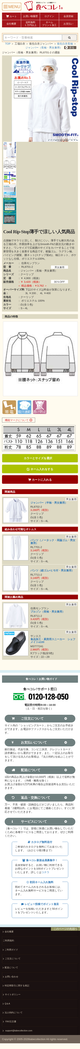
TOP (7, 43)
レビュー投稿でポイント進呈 (40, 904)
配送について (10, 967)
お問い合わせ (10, 976)
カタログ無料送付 (40, 842)
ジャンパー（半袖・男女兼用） (48, 502)
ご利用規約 (8, 940)
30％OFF (59, 281)
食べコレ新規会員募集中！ (40, 860)
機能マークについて (18, 420)
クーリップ (27, 274)
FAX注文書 (9, 1021)
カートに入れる (40, 479)
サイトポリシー (12, 994)
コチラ (45, 872)
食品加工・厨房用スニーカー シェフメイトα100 (52, 641)
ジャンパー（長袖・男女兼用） (43, 47)
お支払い (68, 23)
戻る (69, 47)
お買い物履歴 (30, 16)
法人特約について (13, 1012)
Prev (7, 359)
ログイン (49, 16)
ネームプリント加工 (49, 24)
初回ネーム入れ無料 (40, 882)
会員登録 (68, 16)
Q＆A (6, 1003)
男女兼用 (59, 267)
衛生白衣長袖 (65, 43)
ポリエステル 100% (33, 300)
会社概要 (11, 23)
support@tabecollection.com (17, 1030)
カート (11, 16)
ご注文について (12, 958)
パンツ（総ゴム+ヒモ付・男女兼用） (52, 570)
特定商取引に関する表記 (16, 985)
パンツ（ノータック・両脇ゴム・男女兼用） (52, 542)
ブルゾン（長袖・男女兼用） (47, 611)
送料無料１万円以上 (30, 24)
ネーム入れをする (40, 469)
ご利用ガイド (10, 949)
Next (72, 359)
